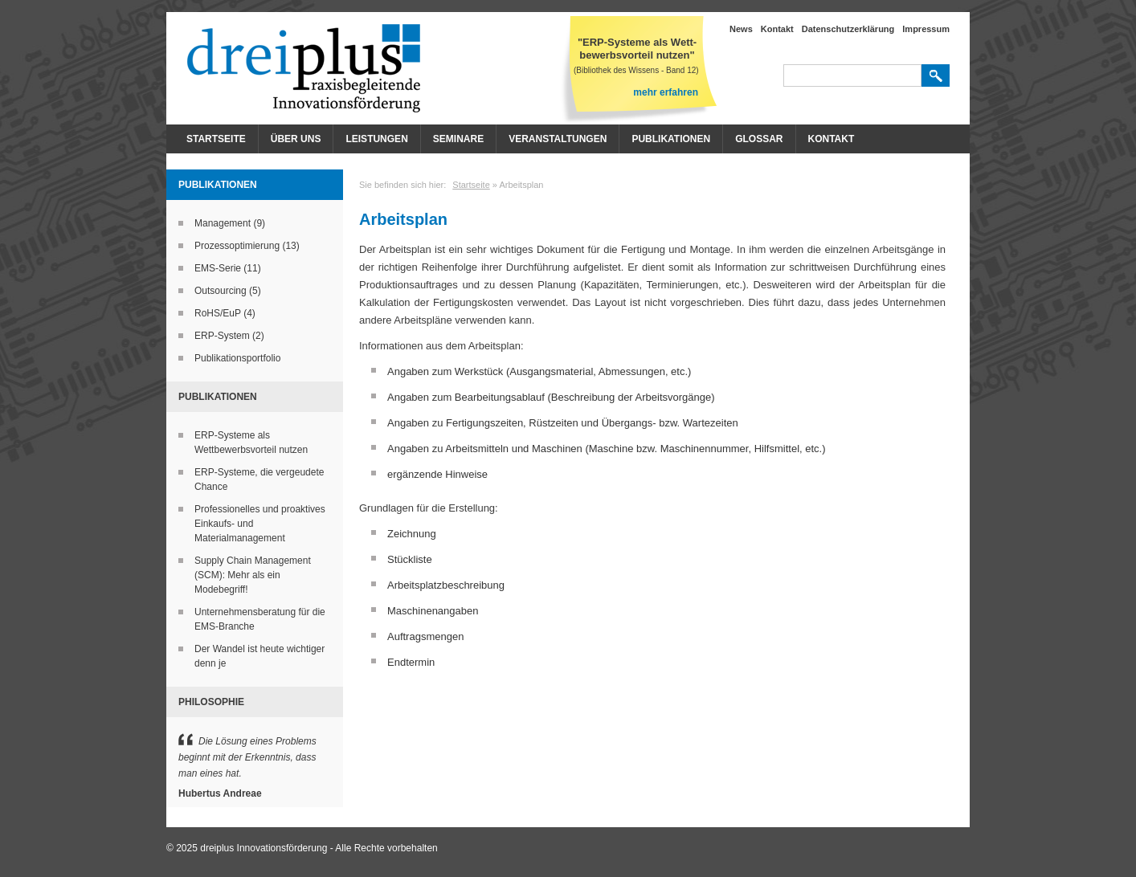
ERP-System (222, 335)
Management (222, 223)
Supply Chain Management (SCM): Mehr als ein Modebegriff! (252, 575)
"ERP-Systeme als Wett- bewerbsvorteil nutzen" (637, 48)
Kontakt (777, 29)
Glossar (759, 139)
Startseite (216, 139)
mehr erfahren (665, 92)
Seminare (458, 139)
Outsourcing (220, 290)
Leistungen (376, 139)
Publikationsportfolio (237, 358)
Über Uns (296, 139)
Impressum (926, 29)
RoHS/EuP (217, 313)
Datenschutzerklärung (848, 29)
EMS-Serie (217, 268)
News (741, 29)
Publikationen (670, 139)
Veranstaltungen (558, 139)
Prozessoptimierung (237, 245)
